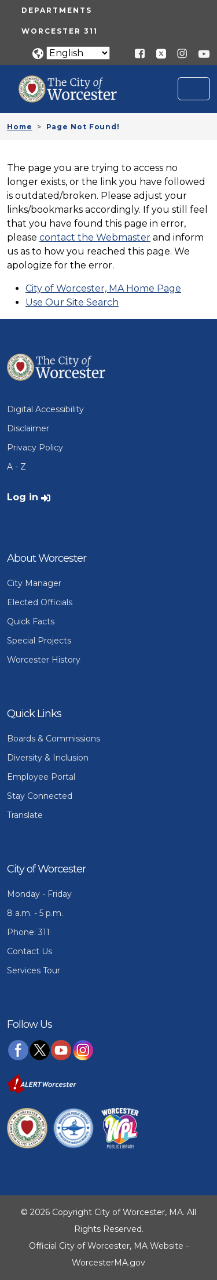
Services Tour (33, 970)
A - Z (16, 466)
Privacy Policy (35, 447)
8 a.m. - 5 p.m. (35, 913)
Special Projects (39, 640)
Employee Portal (41, 777)
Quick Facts (30, 621)
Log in (22, 497)
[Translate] (78, 53)
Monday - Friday (39, 894)
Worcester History (43, 659)
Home (19, 126)
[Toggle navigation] (194, 88)
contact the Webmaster (94, 237)
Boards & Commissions (53, 738)
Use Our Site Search (72, 302)
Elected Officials (39, 602)
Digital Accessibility (45, 409)
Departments (56, 10)
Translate (25, 815)
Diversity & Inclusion (48, 757)
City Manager (34, 583)
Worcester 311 (59, 31)
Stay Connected (39, 796)
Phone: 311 (28, 932)
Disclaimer (28, 428)
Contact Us (29, 951)
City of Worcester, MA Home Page (103, 288)
